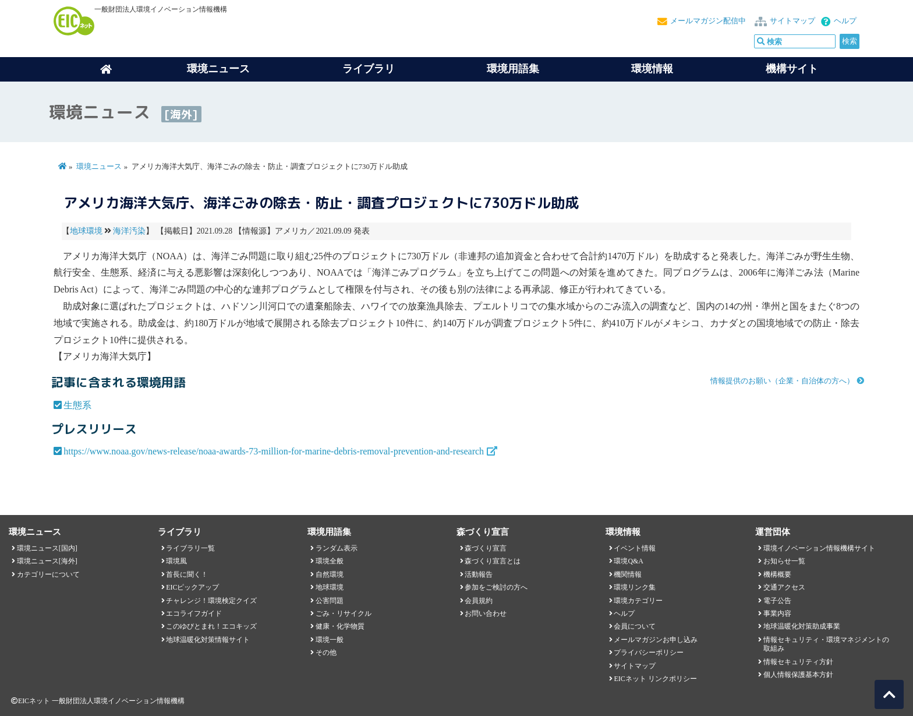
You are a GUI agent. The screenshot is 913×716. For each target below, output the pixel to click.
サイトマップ (792, 21)
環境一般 (330, 640)
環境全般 (330, 561)
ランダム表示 (337, 548)
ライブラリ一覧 (190, 548)
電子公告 (777, 601)
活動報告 (479, 574)
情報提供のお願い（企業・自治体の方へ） (782, 381)
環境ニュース (99, 167)
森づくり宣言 (486, 548)
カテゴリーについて (48, 574)
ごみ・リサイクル (343, 613)
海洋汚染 (129, 231)
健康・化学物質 (340, 626)
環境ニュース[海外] (47, 561)
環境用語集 (513, 69)
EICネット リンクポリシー (655, 679)
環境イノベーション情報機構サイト (819, 548)
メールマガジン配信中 (708, 21)
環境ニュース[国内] (47, 548)
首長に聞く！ (187, 574)
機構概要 (777, 574)
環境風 (176, 561)
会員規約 (479, 601)
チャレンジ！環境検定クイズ (211, 601)
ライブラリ (368, 69)
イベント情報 (635, 548)
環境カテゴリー (638, 601)
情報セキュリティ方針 (798, 662)
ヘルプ (845, 21)
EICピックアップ (192, 587)
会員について (635, 626)
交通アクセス (784, 587)
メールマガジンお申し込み (656, 640)
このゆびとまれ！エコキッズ (211, 626)
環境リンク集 (635, 587)
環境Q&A (628, 561)
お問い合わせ (486, 613)
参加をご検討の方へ (496, 587)
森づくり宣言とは (493, 561)
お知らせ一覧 (784, 561)
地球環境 (86, 231)
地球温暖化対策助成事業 (801, 626)
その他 (326, 652)
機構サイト (792, 69)
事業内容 (777, 613)
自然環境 (330, 574)
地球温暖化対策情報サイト (208, 640)
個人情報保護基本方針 (798, 675)
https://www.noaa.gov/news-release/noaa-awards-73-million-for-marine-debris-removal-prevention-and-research (273, 451)
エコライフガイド (194, 613)
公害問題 (330, 601)
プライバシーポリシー (649, 652)
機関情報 (628, 574)
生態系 (77, 405)
